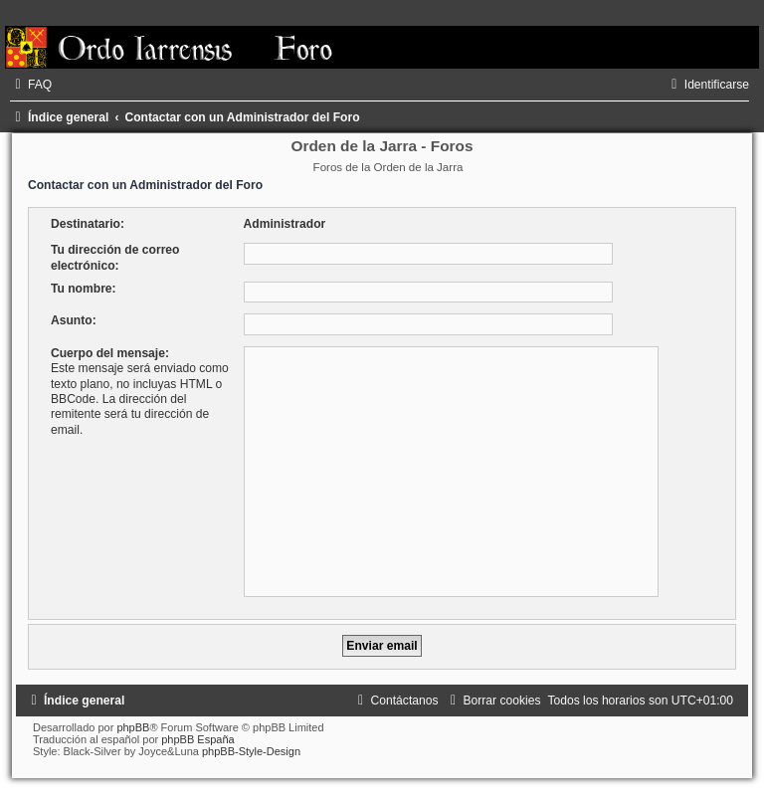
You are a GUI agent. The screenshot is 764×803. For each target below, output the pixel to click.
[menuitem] (31, 85)
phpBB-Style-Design (251, 751)
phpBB (132, 727)
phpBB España (197, 739)
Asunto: (73, 320)
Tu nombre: (83, 289)
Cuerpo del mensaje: (110, 353)
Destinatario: (87, 224)
